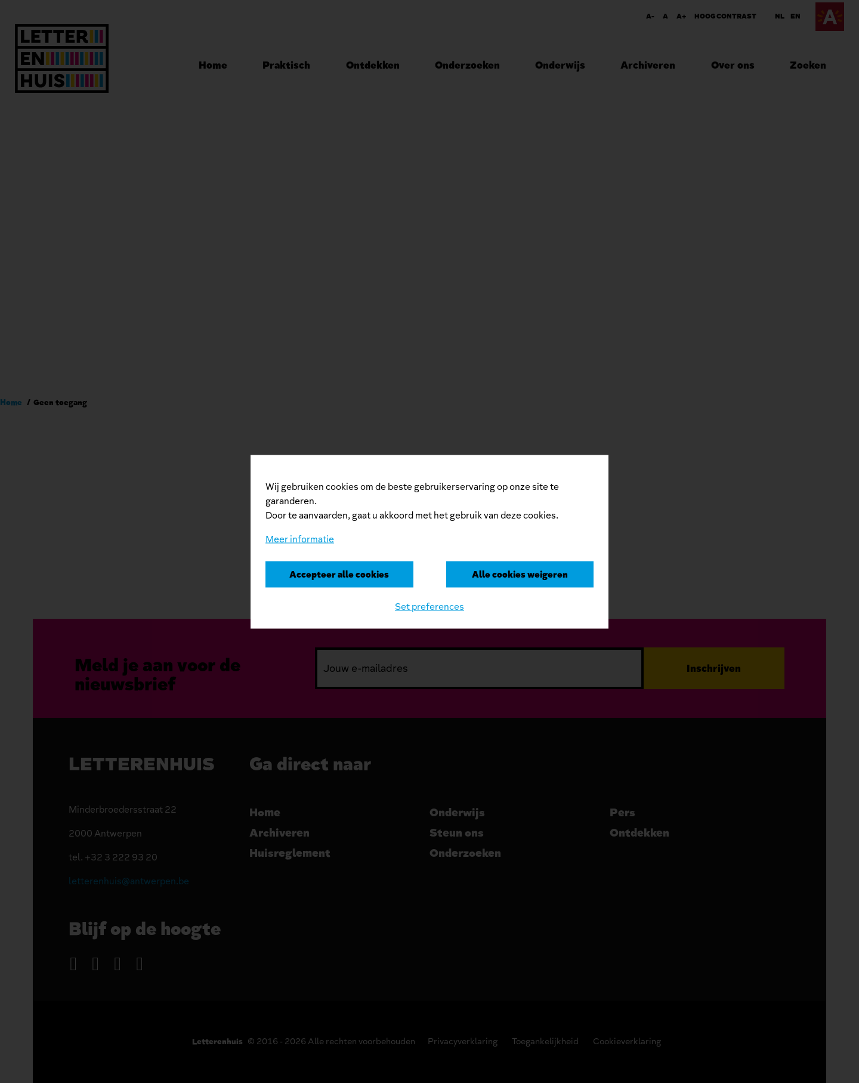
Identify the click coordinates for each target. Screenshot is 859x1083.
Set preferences (429, 606)
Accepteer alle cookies (339, 574)
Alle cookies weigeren (520, 574)
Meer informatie (299, 539)
